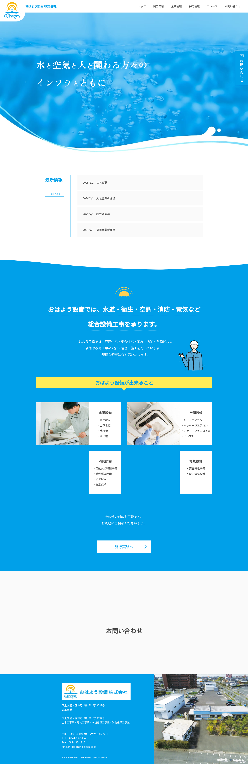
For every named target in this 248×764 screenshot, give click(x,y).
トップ (142, 6)
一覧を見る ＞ (55, 193)
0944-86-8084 (77, 738)
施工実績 (158, 6)
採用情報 (194, 6)
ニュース (212, 6)
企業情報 (176, 6)
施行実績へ (124, 546)
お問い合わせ (233, 6)
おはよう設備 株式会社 (40, 6)
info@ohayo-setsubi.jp (82, 746)
